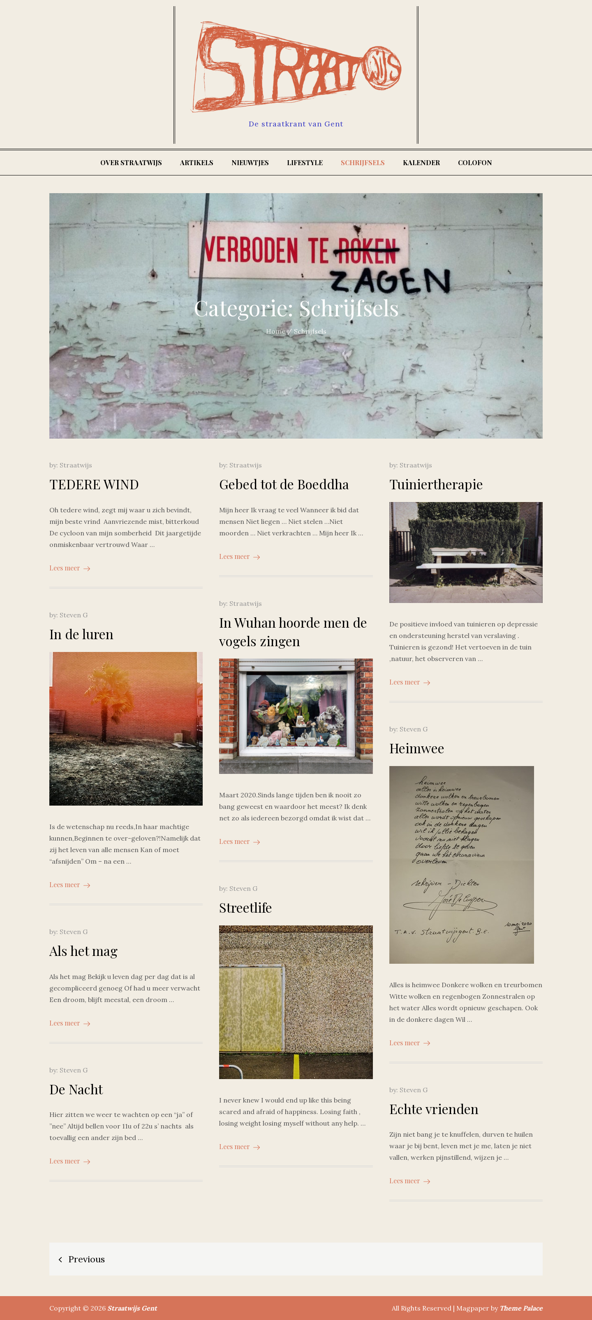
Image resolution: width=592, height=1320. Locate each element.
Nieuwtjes (250, 162)
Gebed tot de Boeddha (284, 484)
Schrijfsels (363, 162)
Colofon (475, 162)
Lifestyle (305, 162)
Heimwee (416, 748)
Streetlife (245, 907)
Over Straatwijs (131, 162)
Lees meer (69, 567)
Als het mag (83, 950)
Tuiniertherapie (436, 484)
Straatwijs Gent (132, 1308)
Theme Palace (521, 1308)
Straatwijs (76, 465)
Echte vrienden (434, 1108)
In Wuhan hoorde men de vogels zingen (293, 631)
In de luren (81, 633)
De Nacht (76, 1089)
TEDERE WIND (94, 484)
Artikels (196, 162)
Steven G (74, 615)
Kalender (421, 162)
